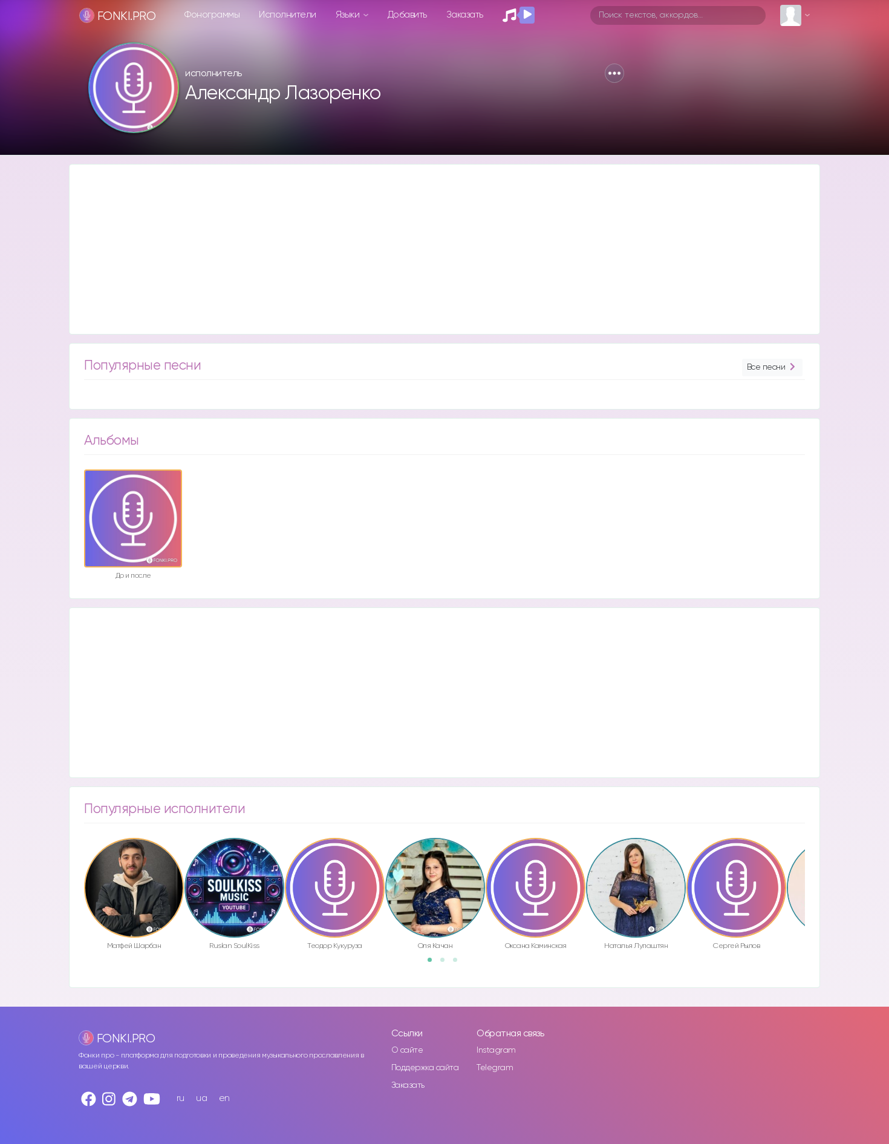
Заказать (464, 14)
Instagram (496, 1050)
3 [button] (459, 964)
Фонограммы (211, 14)
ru (180, 1098)
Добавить (407, 14)
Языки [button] (349, 14)
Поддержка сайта (425, 1068)
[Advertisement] (432, 249)
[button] (614, 73)
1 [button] (434, 964)
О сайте (407, 1050)
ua (201, 1098)
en (224, 1098)
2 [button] (446, 964)
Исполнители (287, 14)
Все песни (772, 367)
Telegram (495, 1068)
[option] (133, 526)
